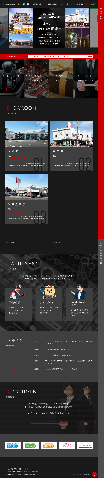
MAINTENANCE (66, 4)
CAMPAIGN (80, 4)
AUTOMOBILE (38, 4)
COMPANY (91, 4)
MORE (14, 376)
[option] (49, 28)
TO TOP (94, 475)
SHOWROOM (52, 4)
